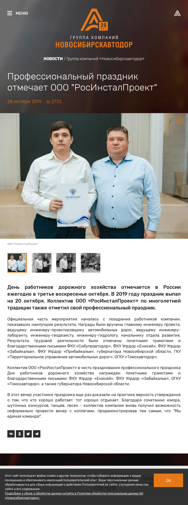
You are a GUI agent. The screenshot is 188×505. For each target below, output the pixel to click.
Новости (53, 58)
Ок (168, 480)
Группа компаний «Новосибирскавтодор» (105, 58)
